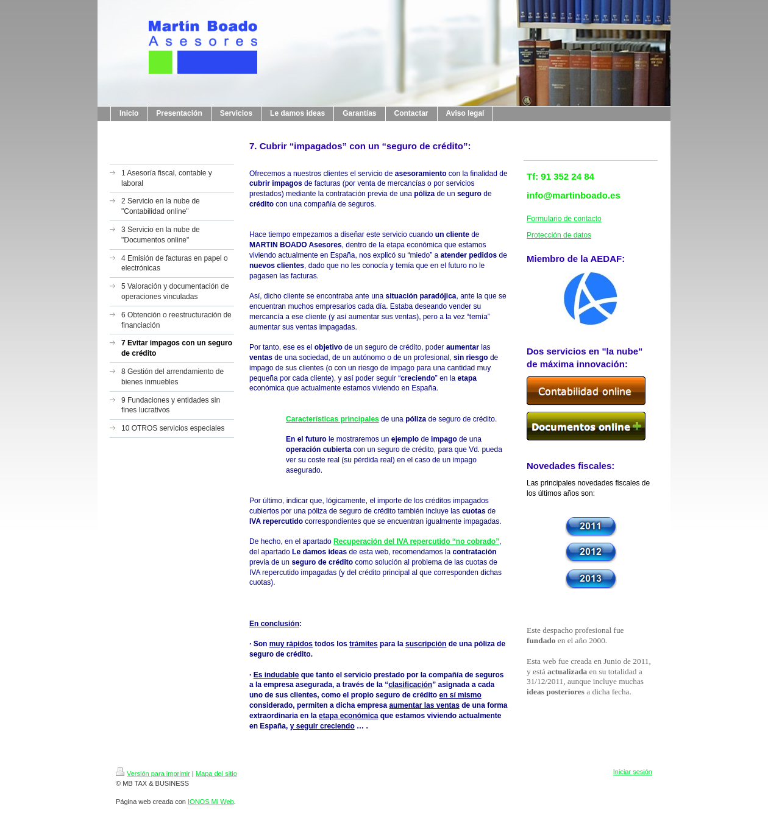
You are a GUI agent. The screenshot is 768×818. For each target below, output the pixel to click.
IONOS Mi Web (211, 801)
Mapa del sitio (216, 773)
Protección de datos (559, 235)
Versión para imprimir (153, 773)
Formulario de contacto (564, 218)
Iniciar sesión (632, 771)
